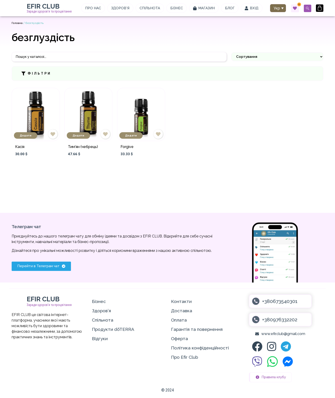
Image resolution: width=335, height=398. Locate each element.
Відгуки (100, 338)
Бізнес (99, 301)
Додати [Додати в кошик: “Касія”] (25, 135)
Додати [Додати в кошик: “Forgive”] (131, 135)
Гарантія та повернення (197, 329)
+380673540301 (280, 301)
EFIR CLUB (43, 6)
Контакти (181, 301)
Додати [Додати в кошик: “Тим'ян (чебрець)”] (78, 135)
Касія (19, 147)
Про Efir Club (184, 357)
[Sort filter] (277, 56)
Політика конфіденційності (200, 347)
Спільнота (102, 319)
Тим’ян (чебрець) (83, 147)
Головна (17, 23)
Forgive (127, 147)
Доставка (181, 310)
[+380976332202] (256, 320)
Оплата (179, 319)
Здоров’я (101, 310)
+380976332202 (279, 319)
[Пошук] (119, 57)
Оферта (179, 338)
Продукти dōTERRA (113, 329)
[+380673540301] (256, 301)
